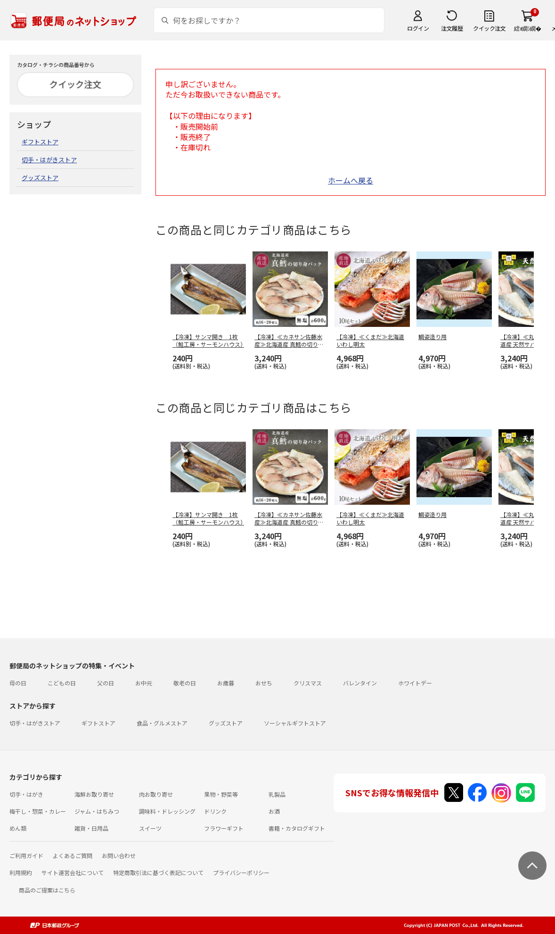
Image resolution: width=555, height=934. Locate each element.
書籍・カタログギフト (297, 828)
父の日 (105, 683)
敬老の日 (184, 683)
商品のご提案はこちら (47, 890)
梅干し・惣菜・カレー (37, 811)
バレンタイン (360, 683)
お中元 (143, 683)
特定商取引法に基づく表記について (158, 872)
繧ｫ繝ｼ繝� (527, 28)
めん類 (17, 828)
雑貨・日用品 (91, 828)
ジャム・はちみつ (96, 811)
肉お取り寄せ (156, 794)
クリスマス (308, 683)
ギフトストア (40, 141)
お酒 (274, 811)
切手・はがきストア (49, 159)
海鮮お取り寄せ (94, 794)
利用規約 (20, 872)
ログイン (418, 28)
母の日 (17, 683)
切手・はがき (26, 794)
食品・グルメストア (162, 723)
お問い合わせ (119, 855)
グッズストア (40, 177)
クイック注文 (489, 28)
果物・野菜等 (221, 794)
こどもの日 (62, 683)
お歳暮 (225, 683)
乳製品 (277, 794)
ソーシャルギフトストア (295, 723)
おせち (263, 683)
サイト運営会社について (72, 872)
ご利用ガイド (26, 855)
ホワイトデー (415, 683)
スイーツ (150, 828)
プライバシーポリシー (241, 872)
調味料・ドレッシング (167, 811)
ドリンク (215, 811)
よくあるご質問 (72, 855)
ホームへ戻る (350, 180)
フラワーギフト (224, 828)
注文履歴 (452, 28)
